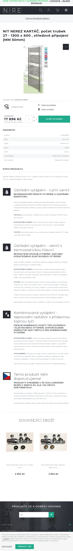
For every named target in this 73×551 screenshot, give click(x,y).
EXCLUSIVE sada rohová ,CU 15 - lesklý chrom (20, 466)
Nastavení (7, 546)
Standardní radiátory (41, 18)
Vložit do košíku (54, 119)
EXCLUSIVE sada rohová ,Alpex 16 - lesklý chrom (53, 466)
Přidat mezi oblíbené (48, 105)
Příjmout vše (24, 546)
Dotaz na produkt (47, 109)
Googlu (6, 539)
